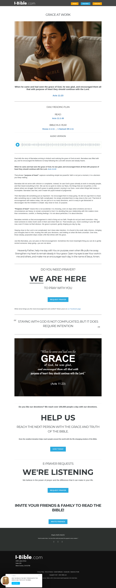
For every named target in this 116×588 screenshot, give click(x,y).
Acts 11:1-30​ (58, 118)
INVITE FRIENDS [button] (58, 522)
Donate (75, 3)
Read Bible (86, 3)
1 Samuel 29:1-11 (65, 129)
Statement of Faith (74, 571)
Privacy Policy (40, 571)
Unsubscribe (67, 571)
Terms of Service (49, 571)
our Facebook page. (74, 309)
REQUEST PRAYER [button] (58, 300)
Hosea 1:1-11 (48, 129)
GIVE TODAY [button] (58, 449)
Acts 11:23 (52, 169)
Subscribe (97, 3)
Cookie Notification (58, 571)
